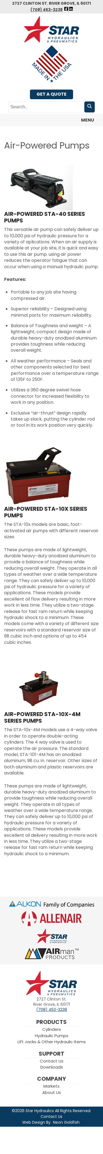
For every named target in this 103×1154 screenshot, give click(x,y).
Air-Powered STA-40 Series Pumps (44, 217)
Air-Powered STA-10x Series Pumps (45, 512)
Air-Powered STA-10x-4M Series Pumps (42, 717)
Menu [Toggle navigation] (84, 120)
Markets (51, 1086)
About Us (51, 1092)
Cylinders (51, 1029)
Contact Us (51, 1061)
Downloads (51, 1067)
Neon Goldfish (66, 1122)
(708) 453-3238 (46, 9)
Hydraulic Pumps (51, 1036)
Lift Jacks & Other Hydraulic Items (52, 1042)
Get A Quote (51, 94)
